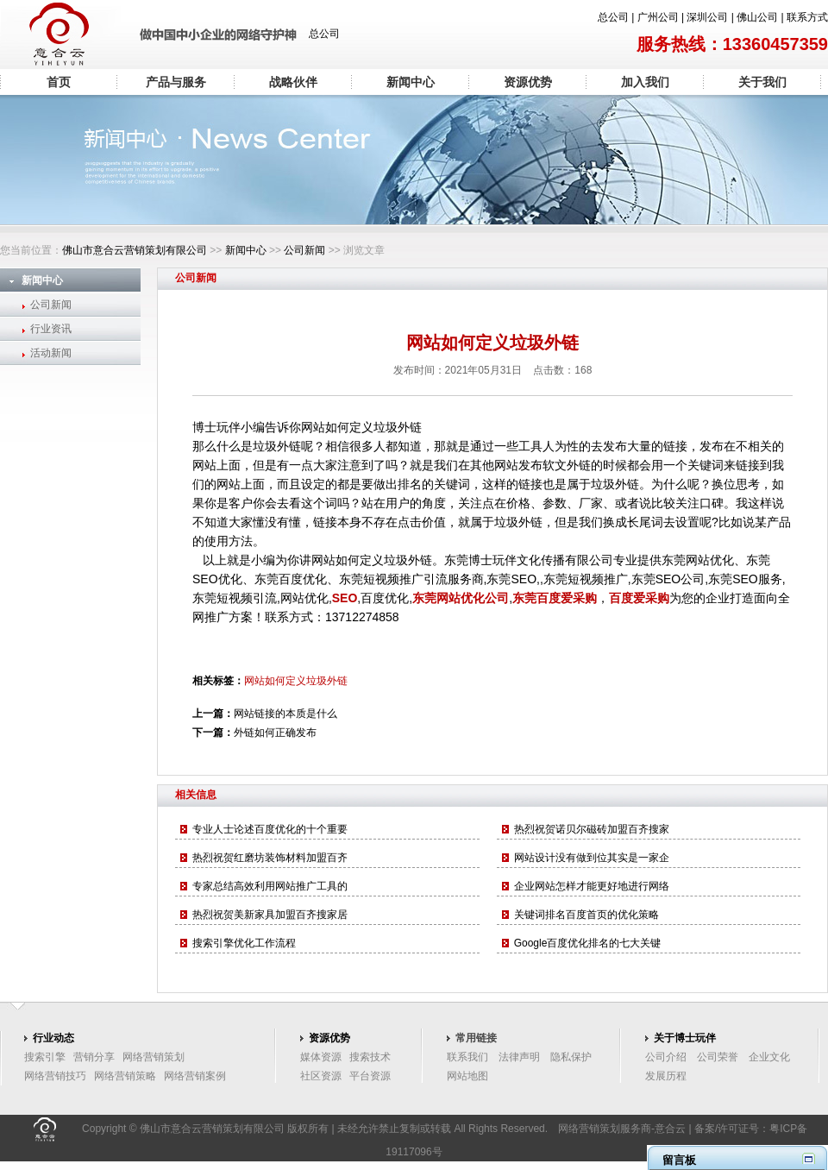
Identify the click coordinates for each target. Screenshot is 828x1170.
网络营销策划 (153, 1057)
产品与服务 (176, 82)
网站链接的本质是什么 (285, 714)
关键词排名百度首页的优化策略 (586, 915)
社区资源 (321, 1076)
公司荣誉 (717, 1057)
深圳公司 (707, 17)
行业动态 (53, 1038)
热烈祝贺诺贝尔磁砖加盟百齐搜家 (591, 829)
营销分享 (94, 1057)
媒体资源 (321, 1057)
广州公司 (658, 17)
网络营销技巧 (55, 1076)
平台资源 (370, 1076)
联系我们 (467, 1057)
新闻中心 (410, 82)
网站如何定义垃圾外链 (296, 681)
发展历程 (666, 1076)
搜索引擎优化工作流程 (244, 943)
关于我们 (762, 82)
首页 (59, 82)
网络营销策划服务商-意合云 (622, 1129)
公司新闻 (304, 250)
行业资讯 (51, 329)
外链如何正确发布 (275, 733)
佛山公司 (757, 17)
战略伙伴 (293, 82)
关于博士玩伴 (685, 1038)
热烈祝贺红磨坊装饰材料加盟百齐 (270, 858)
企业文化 (769, 1057)
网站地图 (467, 1076)
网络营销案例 (195, 1076)
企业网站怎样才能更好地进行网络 (591, 886)
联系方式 (807, 17)
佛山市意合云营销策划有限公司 (134, 250)
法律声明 (519, 1057)
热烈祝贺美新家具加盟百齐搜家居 (270, 915)
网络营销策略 (125, 1076)
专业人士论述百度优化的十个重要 (270, 829)
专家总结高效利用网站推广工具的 (270, 886)
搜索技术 (370, 1057)
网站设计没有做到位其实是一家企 (591, 858)
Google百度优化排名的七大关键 (588, 943)
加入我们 (645, 82)
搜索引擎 (45, 1057)
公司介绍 (666, 1057)
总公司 (613, 17)
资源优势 (528, 82)
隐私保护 (571, 1057)
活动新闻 (51, 353)
